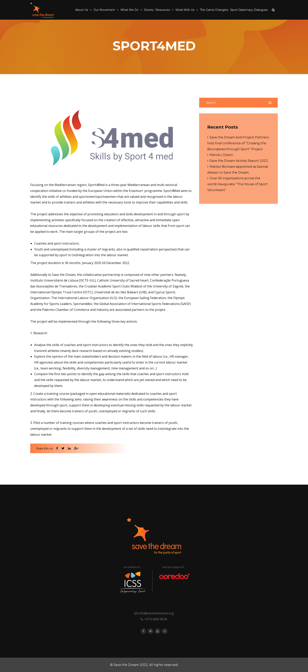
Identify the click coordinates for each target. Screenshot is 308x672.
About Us (82, 10)
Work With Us (185, 10)
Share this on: (44, 448)
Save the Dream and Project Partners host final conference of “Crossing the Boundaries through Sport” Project (238, 143)
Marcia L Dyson (221, 155)
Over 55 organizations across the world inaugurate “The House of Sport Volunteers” (237, 184)
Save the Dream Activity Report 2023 (239, 161)
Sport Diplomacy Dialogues (249, 10)
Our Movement (105, 10)
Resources (163, 10)
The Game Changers (214, 10)
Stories (148, 10)
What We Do (129, 10)
